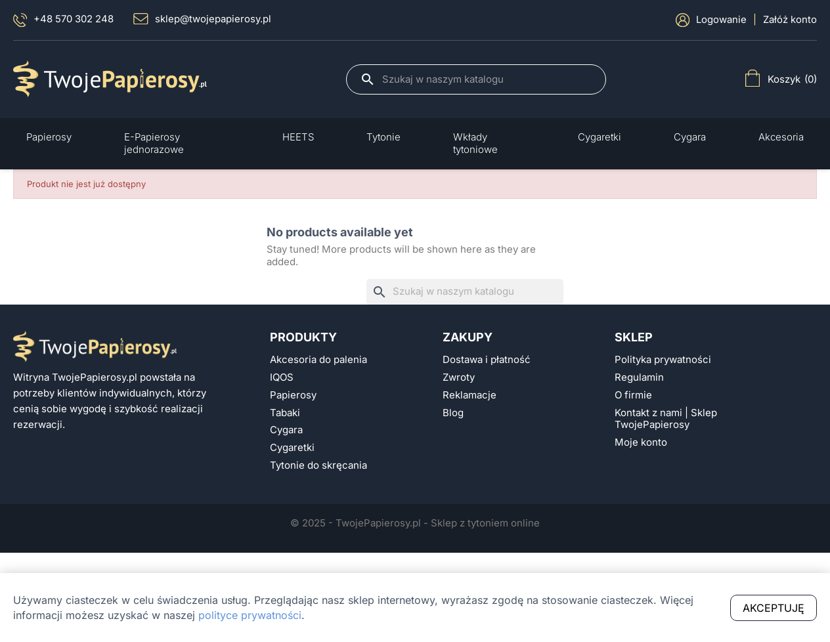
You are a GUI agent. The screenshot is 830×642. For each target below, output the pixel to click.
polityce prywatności (249, 615)
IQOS (282, 377)
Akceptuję (773, 607)
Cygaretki (292, 448)
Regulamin (639, 377)
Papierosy (293, 395)
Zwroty (459, 377)
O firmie (633, 395)
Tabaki (285, 413)
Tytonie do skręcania (318, 465)
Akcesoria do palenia (318, 360)
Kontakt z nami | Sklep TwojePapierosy (666, 419)
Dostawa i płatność (487, 360)
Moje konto (641, 442)
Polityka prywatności (663, 360)
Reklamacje (469, 395)
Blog (453, 413)
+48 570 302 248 (63, 20)
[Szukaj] (487, 79)
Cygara (286, 430)
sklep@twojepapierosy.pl (202, 19)
